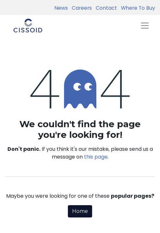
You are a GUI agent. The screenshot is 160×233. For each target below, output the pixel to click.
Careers (80, 8)
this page (96, 157)
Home (80, 211)
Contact (105, 8)
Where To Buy (136, 8)
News (61, 8)
